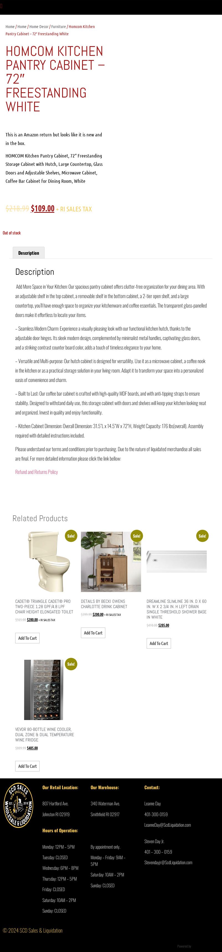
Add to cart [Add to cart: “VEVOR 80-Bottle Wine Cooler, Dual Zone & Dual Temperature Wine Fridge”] (27, 766)
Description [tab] (28, 252)
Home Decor (39, 26)
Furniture (58, 26)
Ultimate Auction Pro (205, 946)
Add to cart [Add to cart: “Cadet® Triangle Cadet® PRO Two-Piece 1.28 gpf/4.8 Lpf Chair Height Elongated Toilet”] (27, 638)
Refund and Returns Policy (36, 471)
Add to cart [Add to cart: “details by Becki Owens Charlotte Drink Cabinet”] (93, 632)
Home (10, 26)
